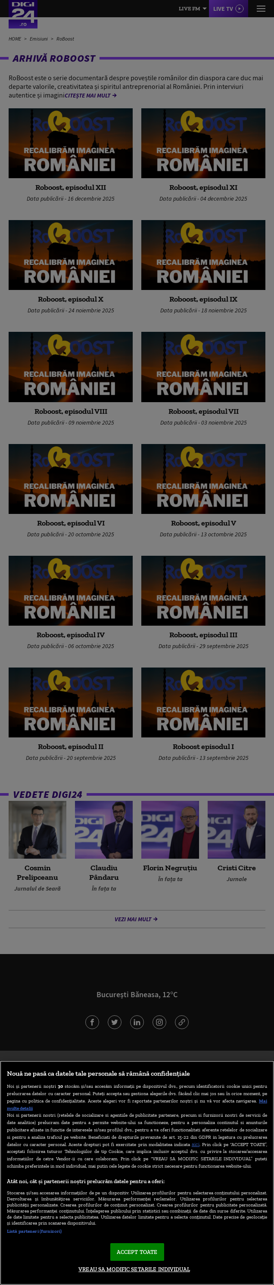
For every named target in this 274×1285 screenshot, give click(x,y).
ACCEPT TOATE (137, 1252)
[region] (137, 1173)
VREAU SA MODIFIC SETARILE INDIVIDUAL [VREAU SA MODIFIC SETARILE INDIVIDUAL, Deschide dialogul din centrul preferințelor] (134, 1269)
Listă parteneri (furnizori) (34, 1231)
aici (195, 1144)
